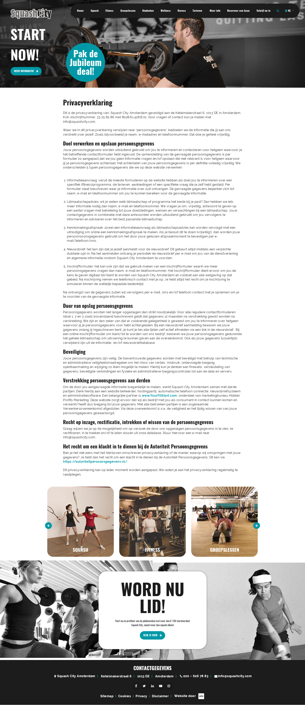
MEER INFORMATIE (26, 71)
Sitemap (107, 696)
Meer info (215, 10)
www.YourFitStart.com (159, 395)
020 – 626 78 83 (196, 676)
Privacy (141, 696)
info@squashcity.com (235, 676)
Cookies (124, 696)
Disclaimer (160, 696)
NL (288, 10)
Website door (189, 696)
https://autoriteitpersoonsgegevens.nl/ (95, 461)
